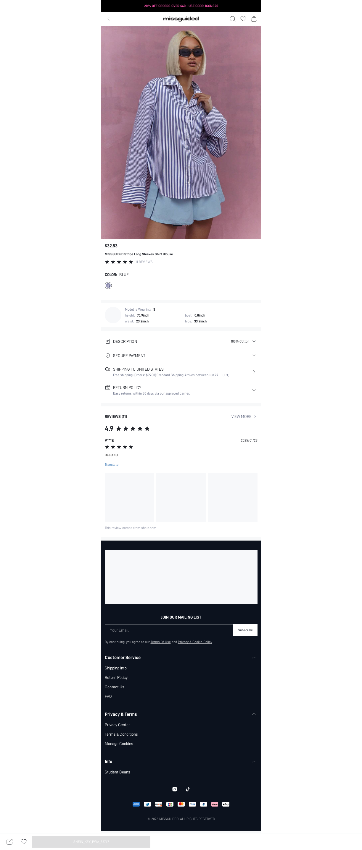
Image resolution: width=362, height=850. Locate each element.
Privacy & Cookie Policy (195, 642)
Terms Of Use (160, 642)
